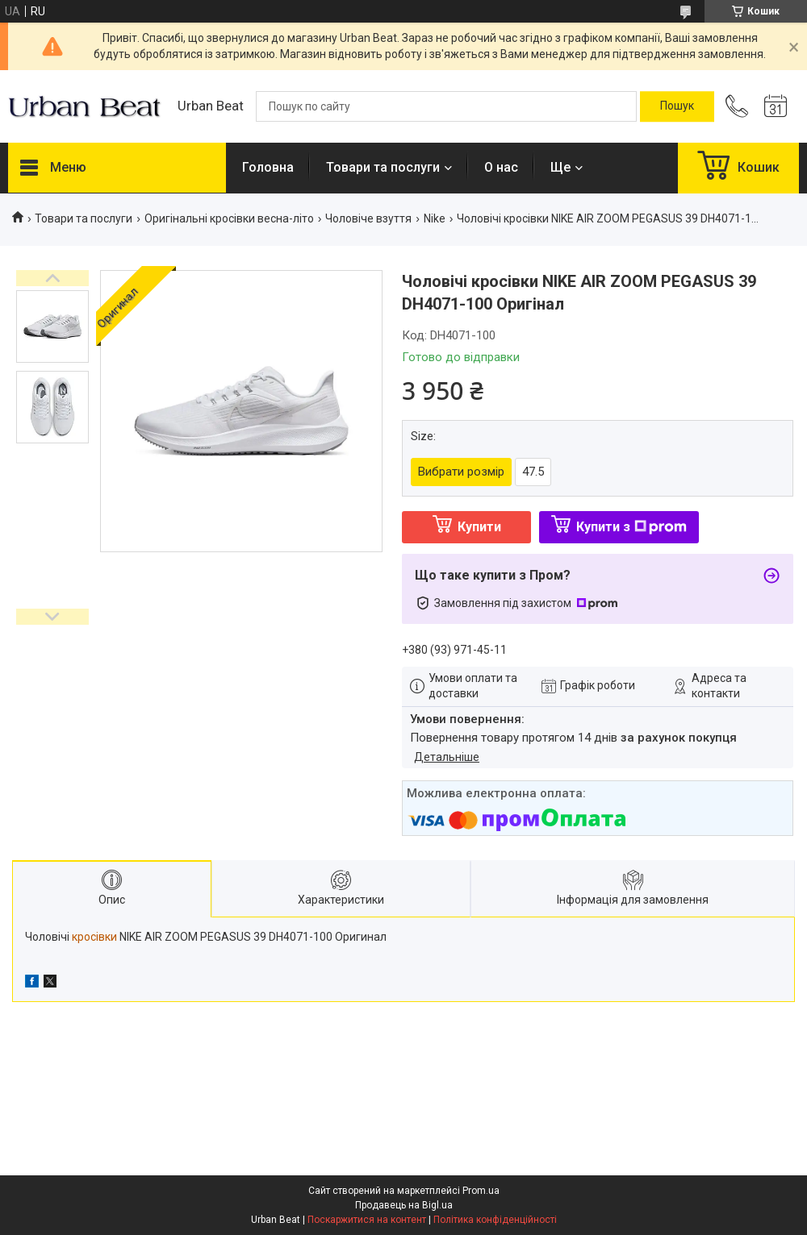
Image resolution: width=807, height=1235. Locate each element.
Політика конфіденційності (495, 1219)
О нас (501, 167)
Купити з (631, 526)
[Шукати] (677, 106)
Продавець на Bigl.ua (404, 1205)
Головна (268, 167)
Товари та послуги (383, 167)
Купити (479, 526)
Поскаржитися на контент (366, 1219)
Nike (434, 218)
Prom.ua (481, 1190)
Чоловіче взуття (368, 218)
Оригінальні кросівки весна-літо (229, 218)
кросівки (94, 936)
